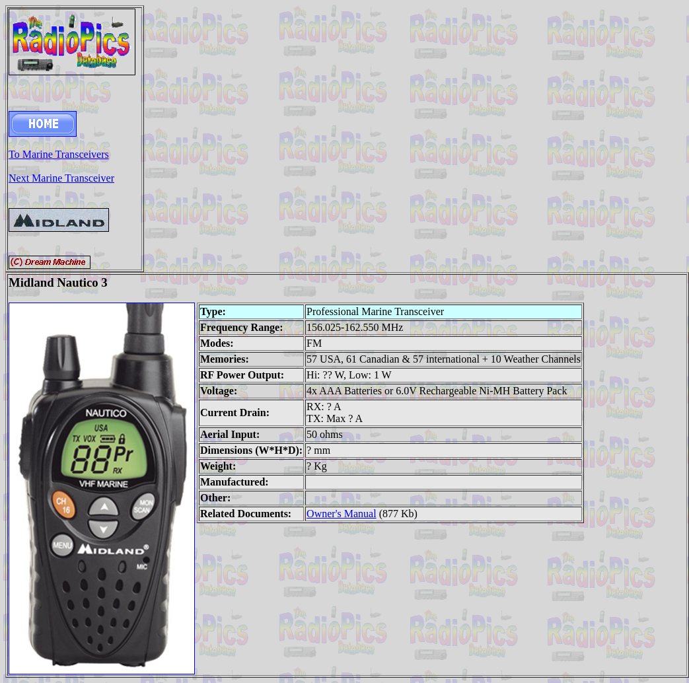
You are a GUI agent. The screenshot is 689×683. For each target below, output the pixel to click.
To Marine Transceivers (59, 154)
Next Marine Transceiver (61, 178)
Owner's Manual (342, 513)
